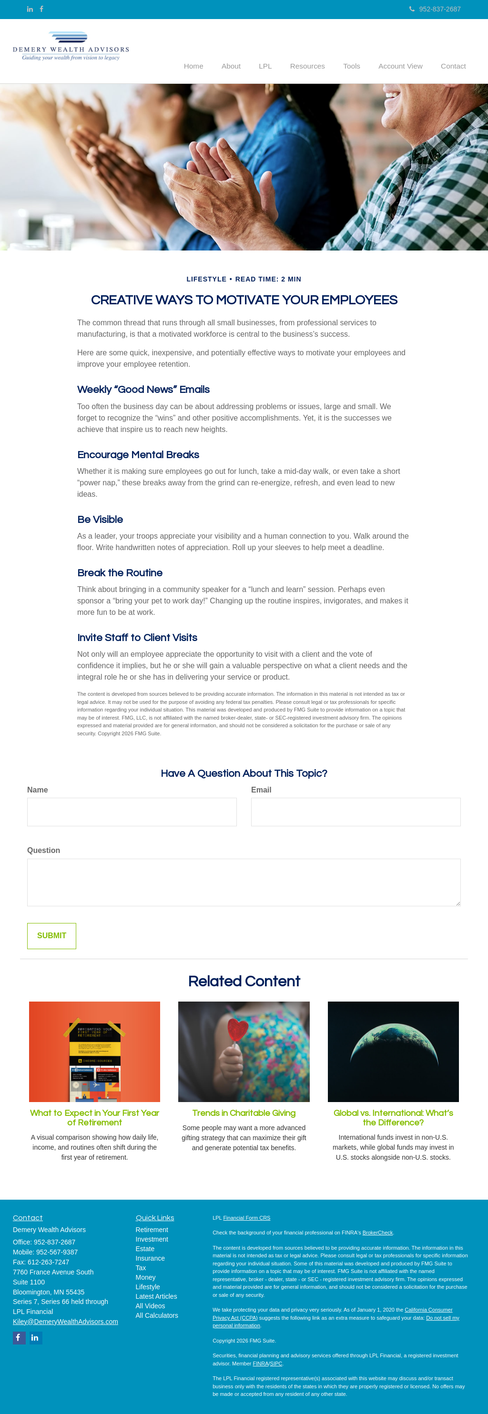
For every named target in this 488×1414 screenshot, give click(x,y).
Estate (145, 1248)
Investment (152, 1238)
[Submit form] (51, 936)
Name (37, 789)
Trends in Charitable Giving (243, 1112)
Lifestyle (148, 1286)
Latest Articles (156, 1295)
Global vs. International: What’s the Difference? (393, 1117)
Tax (141, 1267)
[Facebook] (41, 9)
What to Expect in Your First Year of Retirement (94, 1117)
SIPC (276, 1362)
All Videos (150, 1305)
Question (43, 850)
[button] (246, 49)
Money (146, 1276)
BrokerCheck (378, 1232)
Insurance (150, 1257)
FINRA (261, 1362)
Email (261, 789)
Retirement (152, 1229)
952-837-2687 (435, 9)
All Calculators (157, 1314)
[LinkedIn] (30, 9)
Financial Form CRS (246, 1217)
